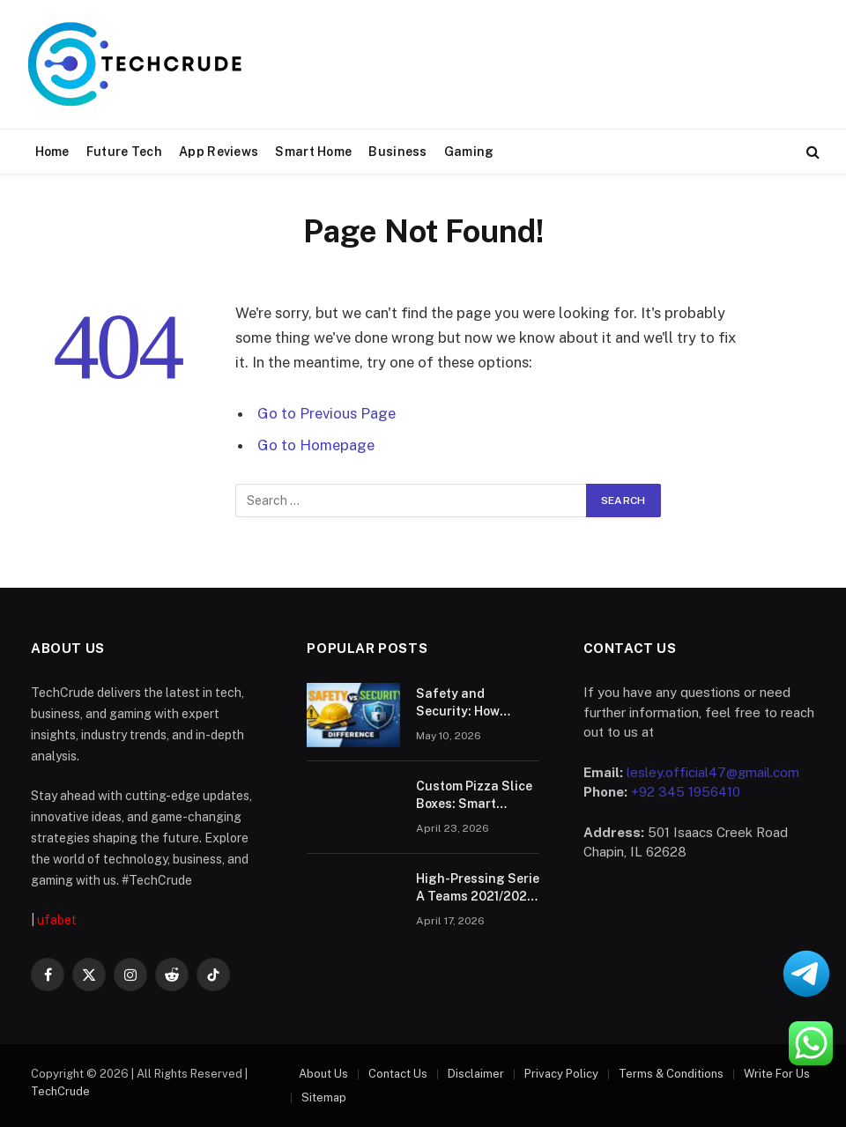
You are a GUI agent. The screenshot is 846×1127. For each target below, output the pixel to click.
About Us (323, 1073)
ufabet (57, 920)
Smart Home (313, 152)
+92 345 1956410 (685, 791)
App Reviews (218, 152)
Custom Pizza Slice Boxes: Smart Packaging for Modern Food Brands (474, 795)
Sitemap (323, 1097)
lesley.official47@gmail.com (713, 772)
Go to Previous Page (326, 413)
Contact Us (397, 1073)
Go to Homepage (316, 445)
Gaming (469, 152)
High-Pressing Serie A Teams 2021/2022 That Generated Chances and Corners (477, 888)
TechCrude (60, 1091)
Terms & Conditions (671, 1073)
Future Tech (124, 152)
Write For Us (777, 1073)
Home (52, 152)
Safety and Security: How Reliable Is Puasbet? (458, 703)
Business (397, 152)
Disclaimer (476, 1073)
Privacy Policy (561, 1073)
